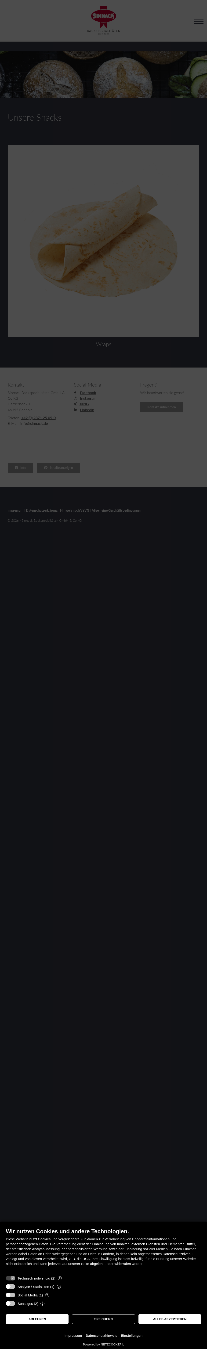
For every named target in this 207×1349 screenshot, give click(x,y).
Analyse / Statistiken (33, 1287)
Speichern (103, 1319)
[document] (103, 1250)
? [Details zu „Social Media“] (47, 1295)
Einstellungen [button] (131, 1336)
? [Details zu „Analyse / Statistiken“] (59, 1286)
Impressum (73, 1336)
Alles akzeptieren (169, 1319)
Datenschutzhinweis (101, 1336)
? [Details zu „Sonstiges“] (43, 1303)
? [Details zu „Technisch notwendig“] (60, 1278)
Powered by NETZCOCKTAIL (103, 1344)
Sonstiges (25, 1304)
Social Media (28, 1295)
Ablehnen (37, 1319)
